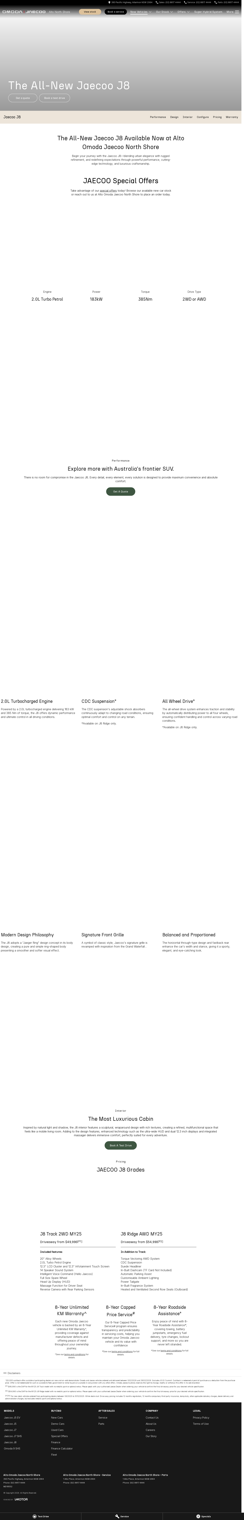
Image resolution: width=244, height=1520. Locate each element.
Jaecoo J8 (10, 1442)
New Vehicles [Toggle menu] (141, 11)
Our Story (151, 1436)
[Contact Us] (130, 2)
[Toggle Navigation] (233, 11)
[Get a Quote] (22, 98)
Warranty (232, 117)
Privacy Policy (201, 1417)
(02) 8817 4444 (18, 1483)
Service (102, 1417)
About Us (151, 1423)
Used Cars (57, 1430)
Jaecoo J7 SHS (13, 1436)
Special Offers (59, 1436)
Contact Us (152, 1417)
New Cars (57, 1417)
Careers (150, 1430)
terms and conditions (74, 1354)
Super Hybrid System (208, 11)
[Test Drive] (40, 1516)
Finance (55, 1442)
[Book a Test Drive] (54, 98)
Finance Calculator (62, 1448)
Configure (203, 117)
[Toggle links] (15, 1499)
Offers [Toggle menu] (184, 11)
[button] (120, 58)
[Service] (121, 1516)
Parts (101, 1423)
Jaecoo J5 (10, 1423)
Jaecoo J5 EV (12, 1417)
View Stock (90, 11)
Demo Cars (57, 1423)
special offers (108, 190)
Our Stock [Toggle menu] (164, 11)
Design (174, 117)
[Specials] (203, 1516)
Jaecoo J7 (10, 1430)
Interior (188, 117)
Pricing (217, 117)
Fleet (54, 1454)
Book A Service (116, 11)
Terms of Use (201, 1423)
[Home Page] (24, 12)
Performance (158, 117)
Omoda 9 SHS (12, 1448)
